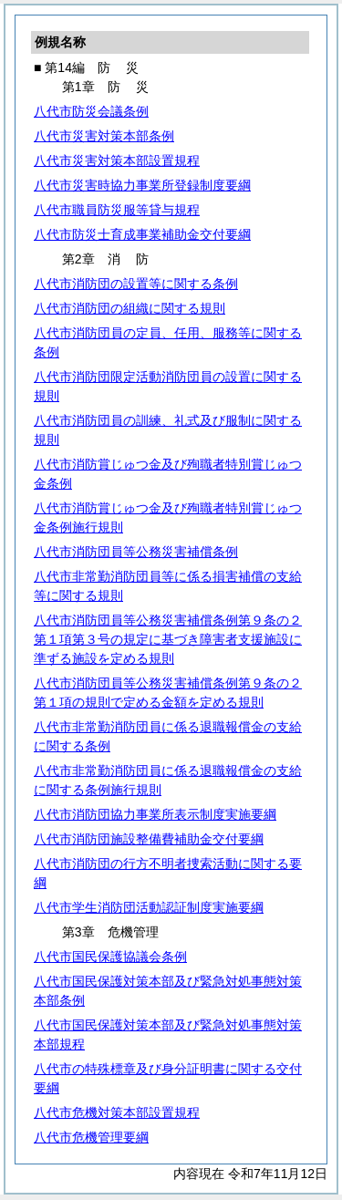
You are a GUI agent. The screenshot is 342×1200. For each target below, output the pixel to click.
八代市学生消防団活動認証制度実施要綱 (149, 907)
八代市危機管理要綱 (91, 1137)
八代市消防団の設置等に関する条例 (136, 283)
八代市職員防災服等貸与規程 (117, 209)
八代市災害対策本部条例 (104, 136)
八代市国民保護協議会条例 (110, 956)
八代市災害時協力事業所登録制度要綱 (142, 185)
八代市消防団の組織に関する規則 (129, 308)
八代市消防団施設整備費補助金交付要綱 (149, 839)
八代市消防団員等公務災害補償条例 (136, 551)
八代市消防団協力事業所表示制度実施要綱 (155, 814)
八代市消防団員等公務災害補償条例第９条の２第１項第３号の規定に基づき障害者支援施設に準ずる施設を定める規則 (168, 639)
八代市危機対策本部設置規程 (117, 1112)
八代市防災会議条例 (91, 111)
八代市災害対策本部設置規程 (117, 160)
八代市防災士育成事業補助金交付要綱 (142, 234)
